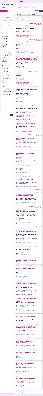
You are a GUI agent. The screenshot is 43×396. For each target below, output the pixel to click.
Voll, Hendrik (6, 59)
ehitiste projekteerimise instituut (7, 70)
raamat (4, 15)
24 (18, 361)
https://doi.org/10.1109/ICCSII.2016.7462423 (23, 242)
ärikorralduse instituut (7, 79)
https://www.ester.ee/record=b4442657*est (23, 359)
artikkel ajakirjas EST (32, 23)
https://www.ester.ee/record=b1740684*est (23, 171)
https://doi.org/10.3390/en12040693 (22, 51)
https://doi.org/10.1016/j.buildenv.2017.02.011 (23, 80)
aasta (2, 31)
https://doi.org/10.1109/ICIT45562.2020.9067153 (24, 221)
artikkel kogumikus (7, 20)
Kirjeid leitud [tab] (19, 14)
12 (18, 192)
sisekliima (6, 88)
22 (18, 338)
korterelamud (6, 94)
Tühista (36, 10)
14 (18, 230)
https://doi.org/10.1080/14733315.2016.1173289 (24, 33)
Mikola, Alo (6, 57)
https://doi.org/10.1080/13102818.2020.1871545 (24, 131)
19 (18, 297)
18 (18, 281)
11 (18, 175)
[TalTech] (21, 1)
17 (18, 265)
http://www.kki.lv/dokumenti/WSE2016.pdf (23, 119)
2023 (5, 43)
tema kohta (4, 105)
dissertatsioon (5, 22)
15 (18, 245)
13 (18, 206)
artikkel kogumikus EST (32, 206)
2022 (5, 44)
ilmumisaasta (5, 36)
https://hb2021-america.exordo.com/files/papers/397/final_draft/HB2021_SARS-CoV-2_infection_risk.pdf (26, 311)
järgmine (37, 392)
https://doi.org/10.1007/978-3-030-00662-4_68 (24, 294)
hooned (5, 92)
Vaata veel (4, 46)
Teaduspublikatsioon (7, 28)
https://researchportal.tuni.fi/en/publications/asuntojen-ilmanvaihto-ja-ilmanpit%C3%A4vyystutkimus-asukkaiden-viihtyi (26, 334)
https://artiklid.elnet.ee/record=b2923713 (23, 172)
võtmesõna (4, 110)
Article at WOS (29, 36)
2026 (5, 38)
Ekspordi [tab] (34, 14)
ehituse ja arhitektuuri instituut (7, 68)
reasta (31, 17)
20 (18, 314)
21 (18, 324)
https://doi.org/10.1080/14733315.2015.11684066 (24, 146)
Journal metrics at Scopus (21, 35)
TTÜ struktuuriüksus (6, 65)
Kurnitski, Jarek (7, 54)
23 (18, 350)
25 (18, 376)
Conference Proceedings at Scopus (23, 222)
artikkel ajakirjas (6, 17)
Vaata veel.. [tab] (27, 14)
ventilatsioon (6, 89)
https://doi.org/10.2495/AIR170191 (21, 276)
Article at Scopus (30, 35)
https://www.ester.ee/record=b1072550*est (23, 371)
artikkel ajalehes (6, 19)
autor (3, 51)
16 (18, 257)
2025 (5, 39)
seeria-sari (4, 100)
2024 (5, 41)
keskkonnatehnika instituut (6, 73)
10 (18, 164)
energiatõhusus (7, 91)
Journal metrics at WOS (20, 36)
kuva (19, 17)
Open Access (5, 25)
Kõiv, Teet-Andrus (7, 55)
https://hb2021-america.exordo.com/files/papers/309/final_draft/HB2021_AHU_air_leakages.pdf (26, 100)
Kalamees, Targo (7, 52)
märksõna (4, 86)
